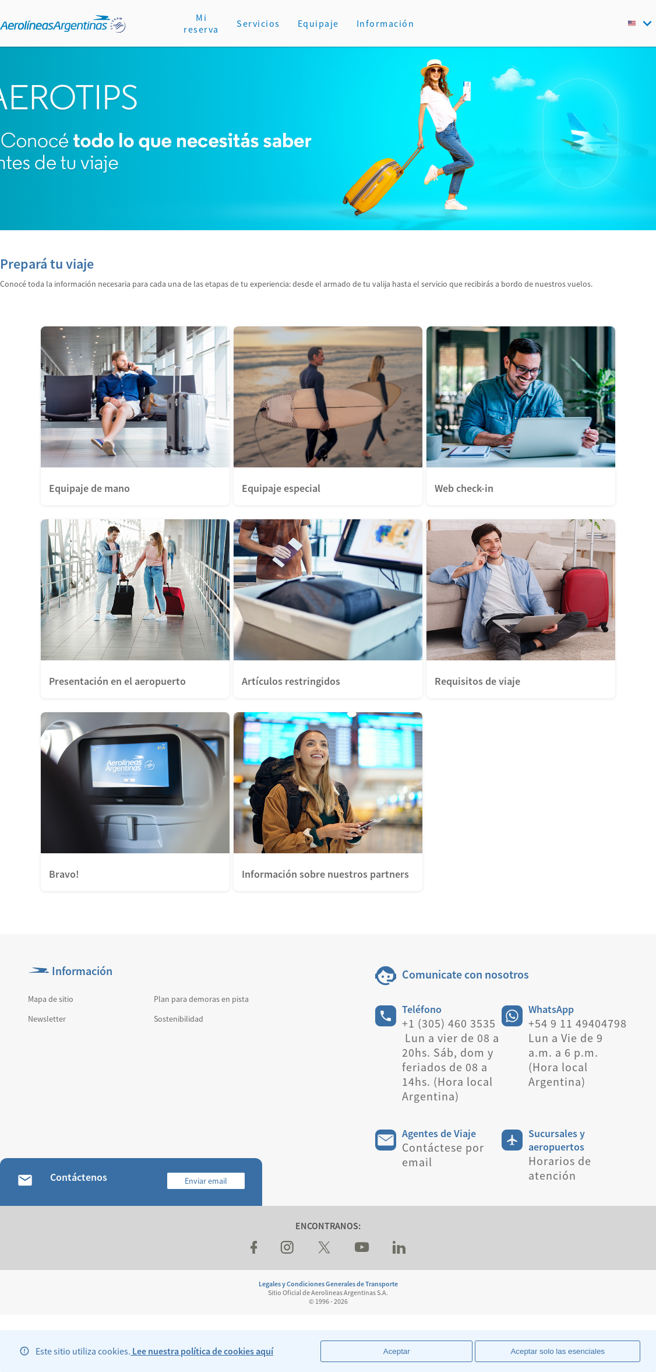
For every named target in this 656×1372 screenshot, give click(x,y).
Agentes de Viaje (439, 1133)
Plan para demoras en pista (201, 999)
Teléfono (422, 1009)
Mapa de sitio (50, 999)
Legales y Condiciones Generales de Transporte (328, 1283)
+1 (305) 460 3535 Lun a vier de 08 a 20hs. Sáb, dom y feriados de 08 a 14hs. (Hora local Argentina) (450, 1059)
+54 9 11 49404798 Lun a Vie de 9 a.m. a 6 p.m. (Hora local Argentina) (577, 1052)
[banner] (328, 138)
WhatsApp (551, 1009)
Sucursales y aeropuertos (556, 1140)
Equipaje (318, 23)
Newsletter (47, 1019)
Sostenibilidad (178, 1019)
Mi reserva (201, 23)
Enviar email (206, 1181)
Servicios (258, 23)
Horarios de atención (559, 1168)
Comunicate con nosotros (465, 974)
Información (386, 23)
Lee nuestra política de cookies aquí (202, 1351)
